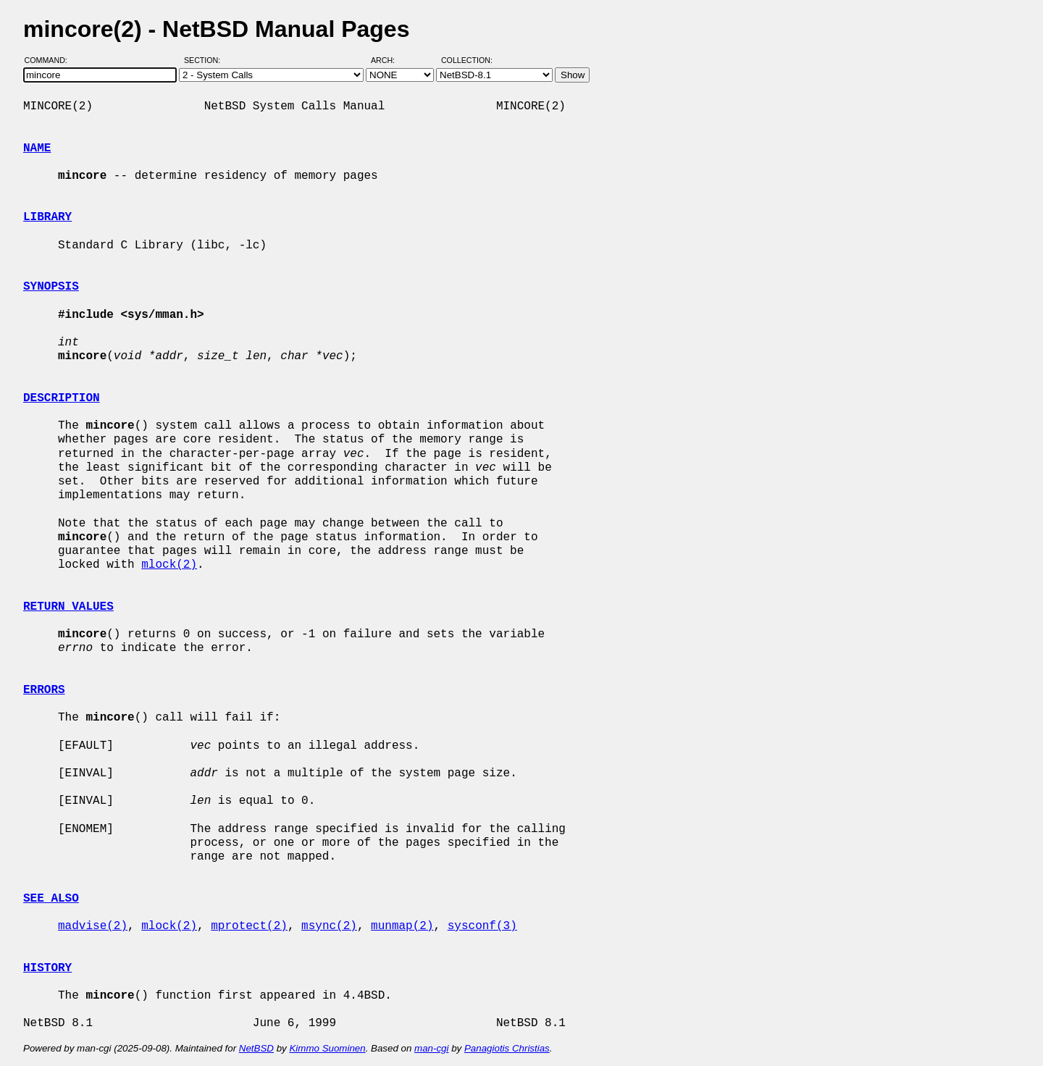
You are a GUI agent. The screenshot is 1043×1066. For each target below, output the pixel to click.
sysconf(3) (482, 926)
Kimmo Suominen (327, 1048)
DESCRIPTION (61, 398)
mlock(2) (169, 565)
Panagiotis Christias (507, 1048)
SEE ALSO (51, 899)
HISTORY (47, 968)
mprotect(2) (249, 926)
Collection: (467, 60)
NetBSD (256, 1048)
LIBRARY (47, 217)
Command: (50, 60)
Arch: (389, 60)
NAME (37, 148)
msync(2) (329, 926)
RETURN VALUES (68, 607)
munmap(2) (402, 926)
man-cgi (431, 1048)
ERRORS (44, 690)
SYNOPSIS (51, 287)
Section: (205, 60)
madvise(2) (92, 926)
